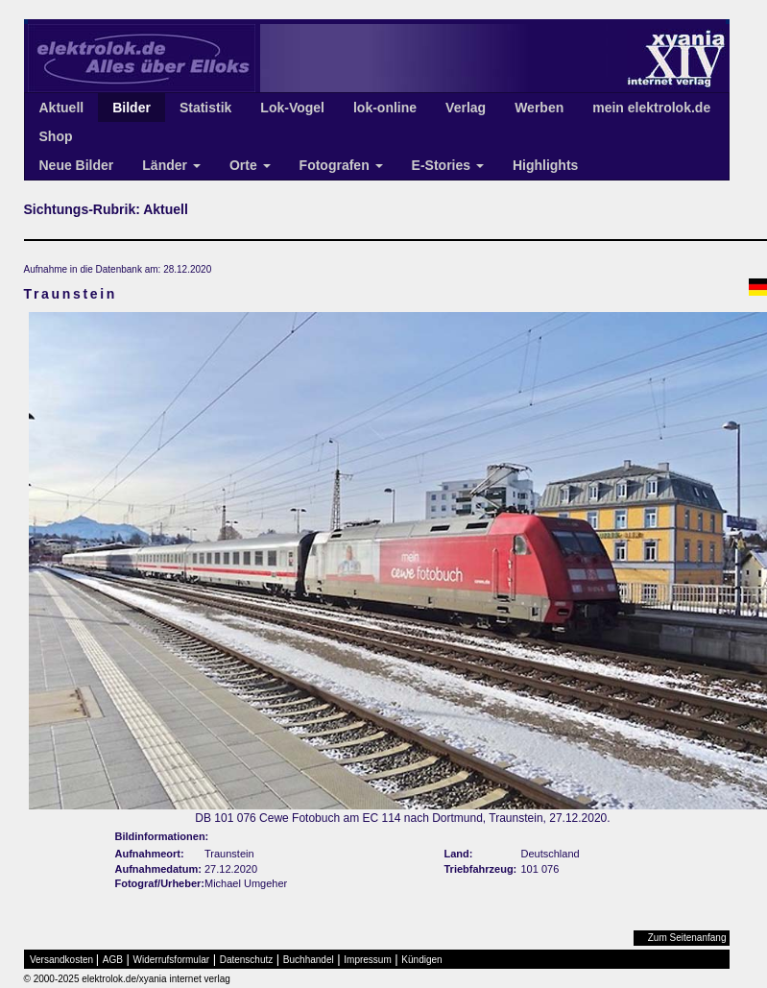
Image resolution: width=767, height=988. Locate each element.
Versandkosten (61, 959)
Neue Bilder (76, 165)
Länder (171, 165)
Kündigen (421, 959)
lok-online (385, 107)
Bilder (131, 107)
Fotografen (341, 165)
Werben (539, 107)
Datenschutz (247, 959)
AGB (113, 959)
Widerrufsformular (171, 959)
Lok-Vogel (292, 107)
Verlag (465, 107)
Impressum (367, 959)
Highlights (545, 165)
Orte (250, 165)
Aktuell (61, 107)
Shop (56, 136)
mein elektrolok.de (651, 107)
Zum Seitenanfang (687, 937)
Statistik (205, 107)
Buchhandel (308, 959)
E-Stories (448, 165)
